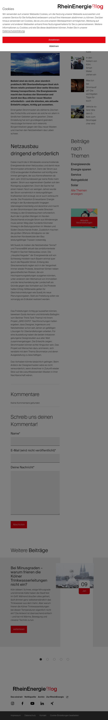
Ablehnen (54, 46)
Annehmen (53, 40)
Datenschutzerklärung (14, 31)
